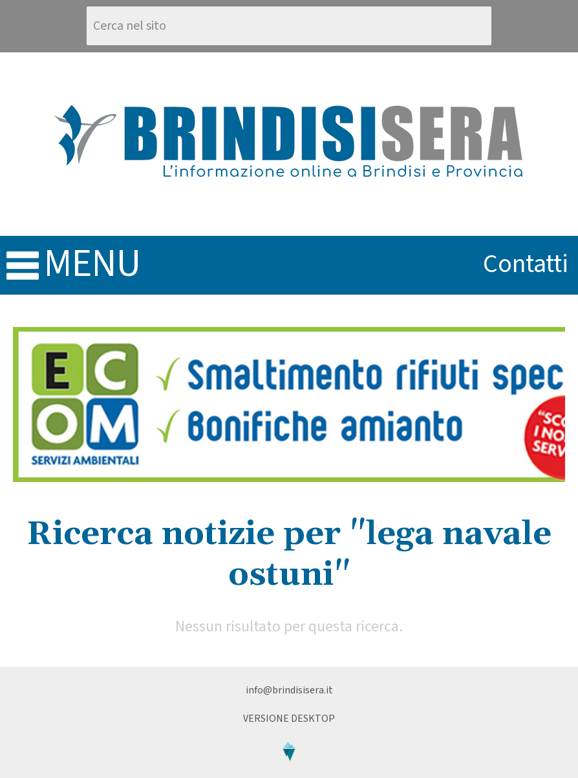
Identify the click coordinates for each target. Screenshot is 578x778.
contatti (525, 264)
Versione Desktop (289, 718)
